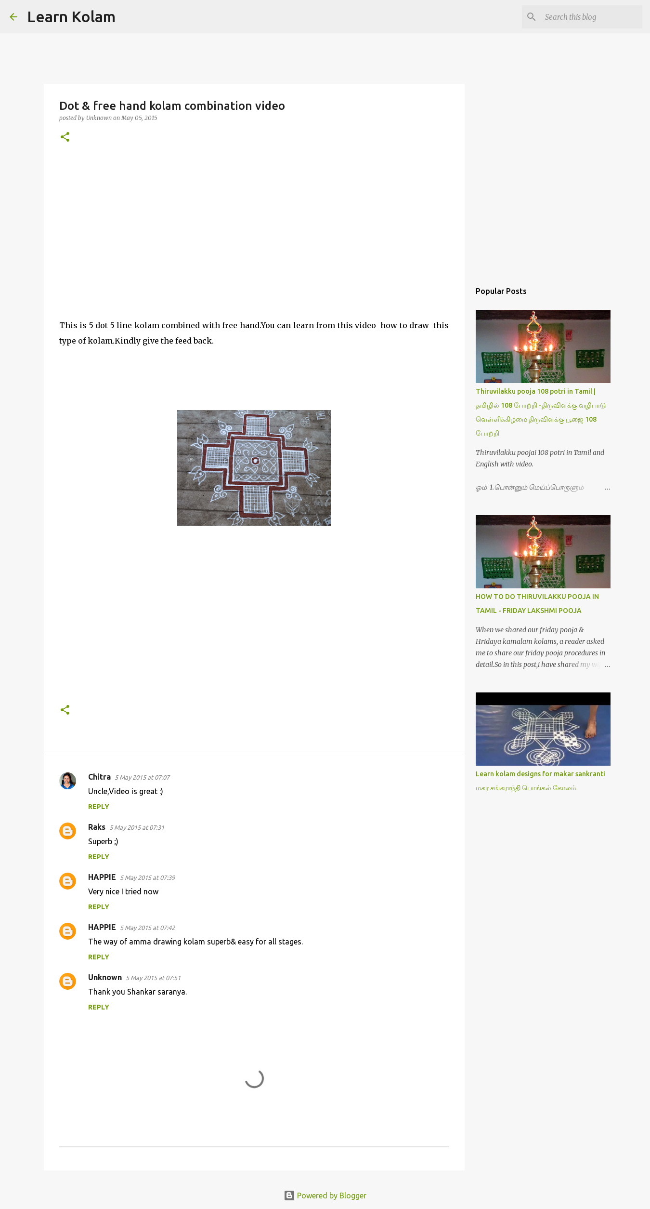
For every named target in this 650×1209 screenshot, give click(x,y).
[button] (65, 137)
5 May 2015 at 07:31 (136, 827)
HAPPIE (102, 877)
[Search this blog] (591, 16)
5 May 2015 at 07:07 (142, 777)
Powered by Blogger (325, 1195)
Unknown (105, 977)
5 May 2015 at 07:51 (153, 977)
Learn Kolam (71, 16)
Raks (96, 827)
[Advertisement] (254, 230)
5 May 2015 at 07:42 (147, 927)
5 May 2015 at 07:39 (147, 877)
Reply (98, 806)
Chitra (99, 776)
